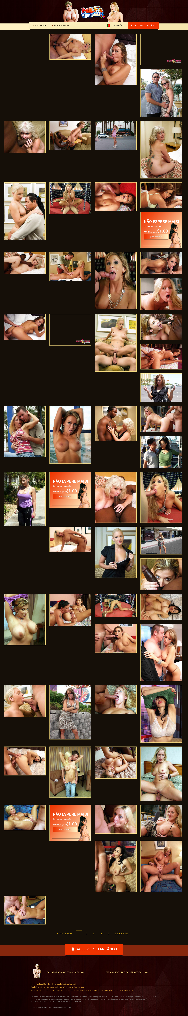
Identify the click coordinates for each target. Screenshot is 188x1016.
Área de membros (60, 25)
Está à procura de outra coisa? (124, 972)
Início (33, 984)
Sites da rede (40, 25)
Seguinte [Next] (121, 933)
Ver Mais (73, 984)
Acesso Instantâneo (145, 25)
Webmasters (68, 987)
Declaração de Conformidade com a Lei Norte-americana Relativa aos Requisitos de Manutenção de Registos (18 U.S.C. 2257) (77, 990)
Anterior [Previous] (65, 933)
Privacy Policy (129, 990)
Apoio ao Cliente (56, 987)
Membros (39, 984)
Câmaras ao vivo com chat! (63, 972)
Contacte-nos (79, 987)
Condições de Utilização (40, 987)
